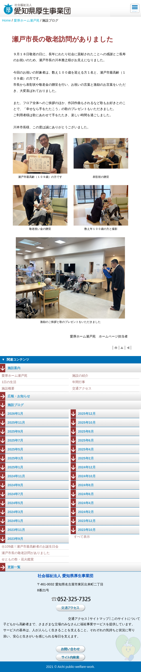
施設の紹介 (80, 375)
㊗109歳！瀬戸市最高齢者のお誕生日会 (30, 546)
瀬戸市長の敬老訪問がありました (26, 553)
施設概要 (8, 388)
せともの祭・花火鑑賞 (18, 559)
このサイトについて (125, 618)
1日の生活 (9, 382)
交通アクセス (81, 388)
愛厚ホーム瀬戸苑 (26, 20)
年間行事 (78, 382)
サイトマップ (99, 618)
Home (6, 20)
